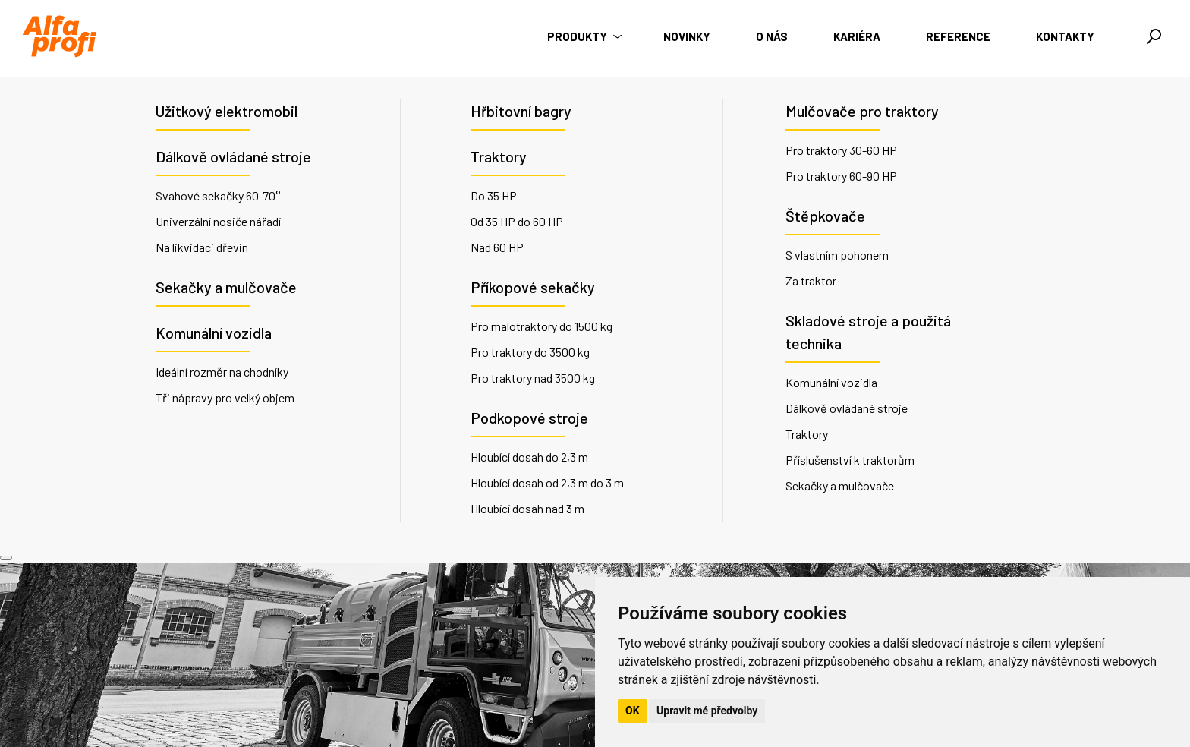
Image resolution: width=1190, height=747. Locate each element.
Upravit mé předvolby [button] (706, 710)
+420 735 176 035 (444, 663)
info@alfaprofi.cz (442, 681)
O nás (772, 36)
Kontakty (1065, 36)
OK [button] (632, 710)
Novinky (686, 36)
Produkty (582, 36)
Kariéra (856, 36)
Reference (958, 36)
